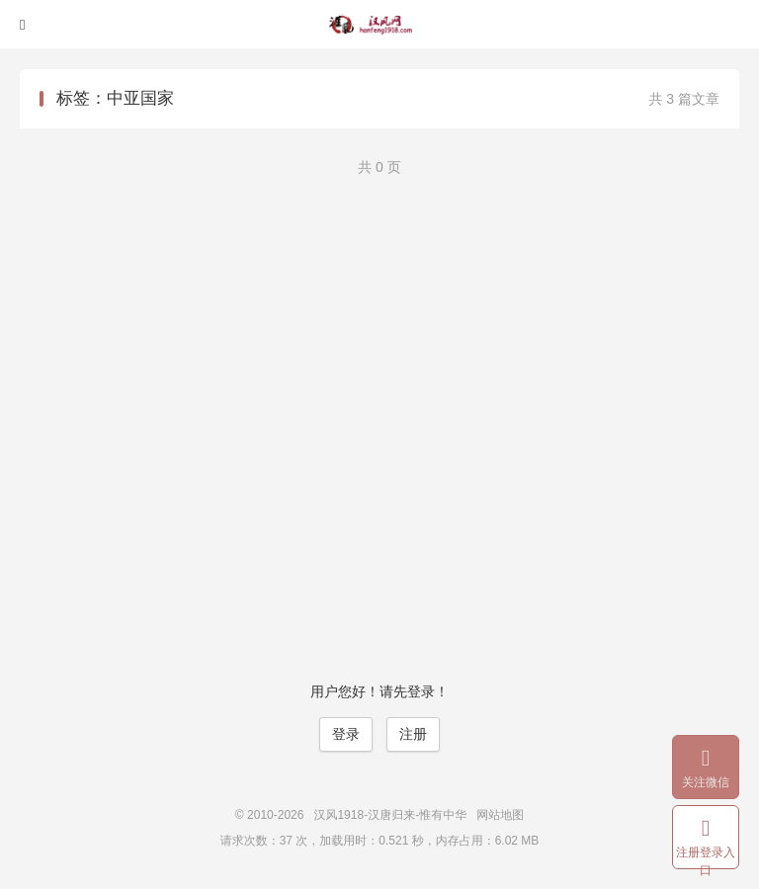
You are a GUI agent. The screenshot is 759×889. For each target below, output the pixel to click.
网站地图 (500, 815)
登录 (346, 734)
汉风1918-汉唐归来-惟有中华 (379, 25)
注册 (413, 734)
